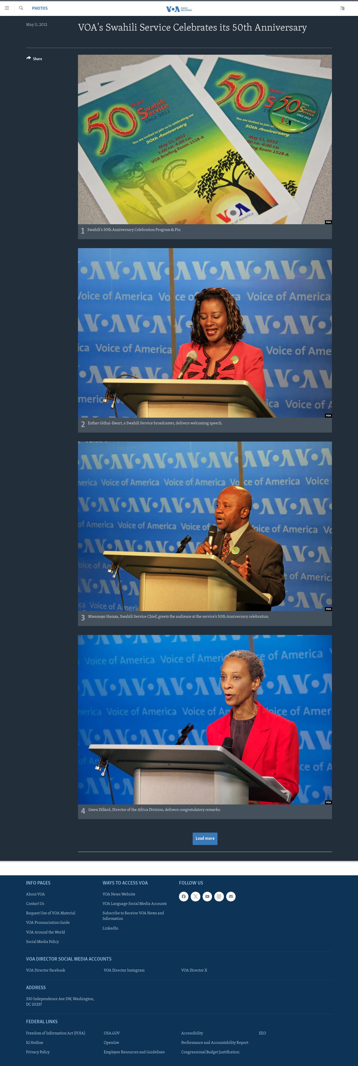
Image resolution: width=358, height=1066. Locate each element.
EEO (262, 1033)
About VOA (35, 894)
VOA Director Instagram (124, 971)
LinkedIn (110, 928)
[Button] (34, 60)
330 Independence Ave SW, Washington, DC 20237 (60, 1002)
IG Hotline (34, 1043)
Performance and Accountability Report (214, 1043)
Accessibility (192, 1033)
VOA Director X (194, 971)
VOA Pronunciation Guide (48, 923)
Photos (40, 8)
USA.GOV (112, 1033)
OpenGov (111, 1043)
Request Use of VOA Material (50, 913)
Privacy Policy (38, 1052)
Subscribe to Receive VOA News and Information (133, 916)
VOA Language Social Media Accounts (135, 904)
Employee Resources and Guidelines (134, 1052)
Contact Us (35, 904)
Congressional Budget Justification (210, 1052)
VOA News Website (119, 894)
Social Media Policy (42, 942)
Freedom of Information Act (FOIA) (55, 1033)
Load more (205, 838)
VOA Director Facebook (45, 971)
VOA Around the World (45, 932)
